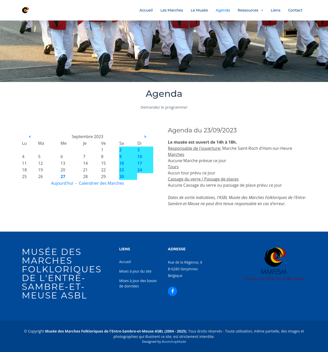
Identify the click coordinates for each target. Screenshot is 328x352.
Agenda (223, 10)
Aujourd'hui (62, 183)
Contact (295, 10)
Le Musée (199, 10)
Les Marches (171, 10)
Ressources (248, 10)
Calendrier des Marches (101, 183)
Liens (275, 10)
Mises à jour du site (135, 271)
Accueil (146, 10)
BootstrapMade (174, 341)
